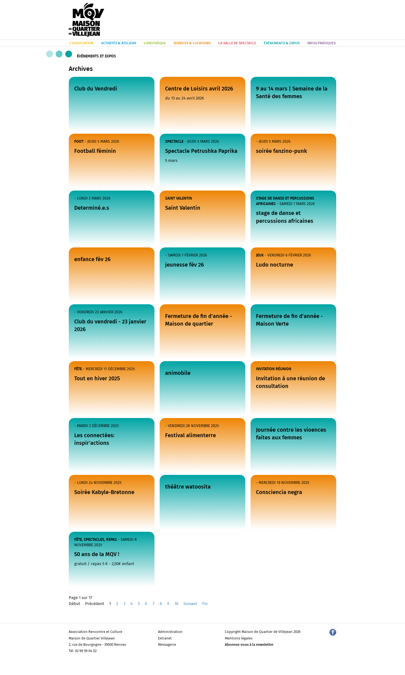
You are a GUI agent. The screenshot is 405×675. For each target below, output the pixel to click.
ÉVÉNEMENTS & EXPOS (282, 43)
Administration (170, 632)
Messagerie (167, 645)
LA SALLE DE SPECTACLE (237, 43)
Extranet (165, 638)
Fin (205, 604)
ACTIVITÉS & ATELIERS (118, 43)
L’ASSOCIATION (82, 43)
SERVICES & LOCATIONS (192, 43)
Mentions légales (238, 638)
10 (176, 604)
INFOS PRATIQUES (321, 43)
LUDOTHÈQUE (155, 43)
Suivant (190, 604)
